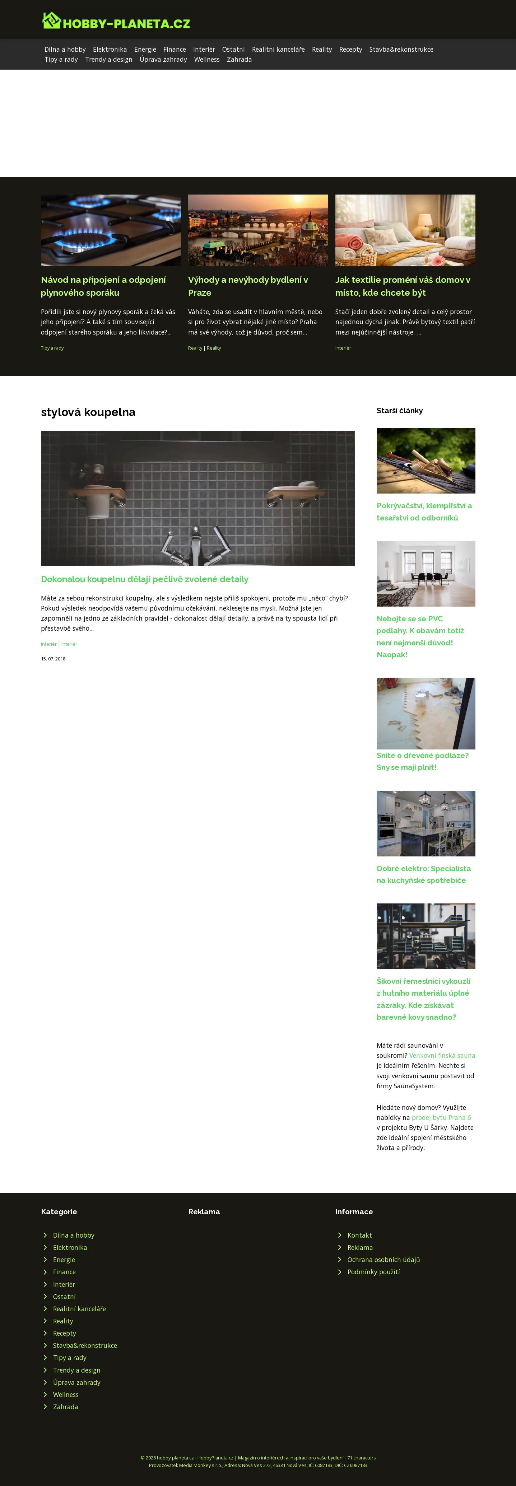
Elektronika (110, 49)
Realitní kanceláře (278, 49)
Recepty (350, 49)
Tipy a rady (61, 59)
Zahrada (239, 59)
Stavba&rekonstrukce (401, 49)
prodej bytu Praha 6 (441, 1117)
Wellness (207, 59)
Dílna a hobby (65, 49)
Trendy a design (109, 59)
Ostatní (233, 49)
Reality (322, 49)
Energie (145, 49)
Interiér (204, 49)
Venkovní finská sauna (442, 1055)
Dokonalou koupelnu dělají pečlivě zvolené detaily (144, 579)
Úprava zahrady (163, 59)
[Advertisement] (258, 123)
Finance (174, 49)
